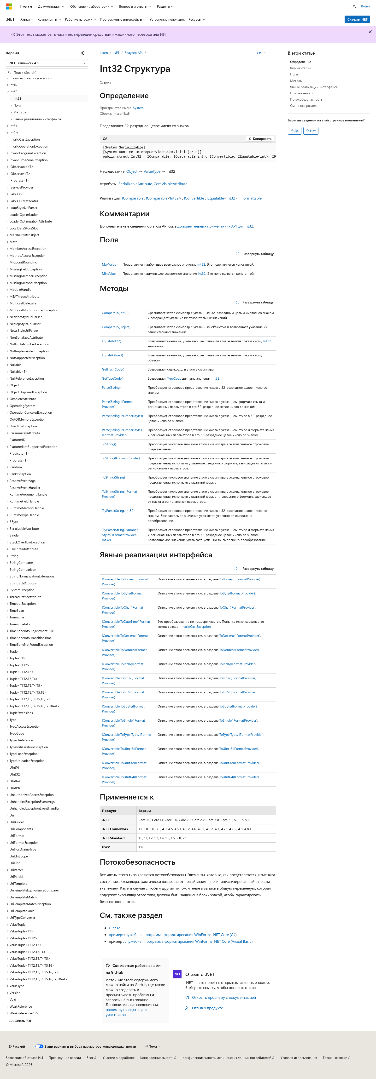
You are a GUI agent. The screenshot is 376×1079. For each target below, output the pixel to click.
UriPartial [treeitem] (16, 876)
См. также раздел (303, 105)
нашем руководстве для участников (126, 1012)
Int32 (174, 197)
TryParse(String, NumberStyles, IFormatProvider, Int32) (120, 534)
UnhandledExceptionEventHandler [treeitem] (34, 808)
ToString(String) (113, 477)
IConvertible (194, 197)
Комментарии (300, 68)
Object (131, 171)
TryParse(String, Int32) (118, 510)
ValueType (152, 171)
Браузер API (133, 52)
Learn (104, 52)
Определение (300, 61)
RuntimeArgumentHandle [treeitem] (28, 494)
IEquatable (215, 197)
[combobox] (47, 63)
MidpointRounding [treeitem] (23, 262)
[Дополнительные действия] (272, 53)
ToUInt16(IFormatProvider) (238, 748)
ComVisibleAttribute (170, 183)
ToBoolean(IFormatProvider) (239, 579)
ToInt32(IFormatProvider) (237, 678)
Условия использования (299, 1057)
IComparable (132, 197)
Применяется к (301, 93)
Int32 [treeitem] (17, 98)
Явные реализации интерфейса (314, 87)
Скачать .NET (357, 19)
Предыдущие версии (65, 1057)
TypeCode (174, 378)
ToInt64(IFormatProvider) (237, 692)
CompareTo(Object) (116, 327)
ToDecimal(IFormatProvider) (239, 635)
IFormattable (251, 197)
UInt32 (114, 927)
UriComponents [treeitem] (21, 829)
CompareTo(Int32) (115, 312)
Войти (365, 6)
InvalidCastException (196, 626)
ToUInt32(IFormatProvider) (239, 762)
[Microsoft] (9, 6)
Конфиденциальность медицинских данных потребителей (226, 1057)
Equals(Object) (112, 355)
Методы (296, 80)
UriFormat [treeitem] (17, 835)
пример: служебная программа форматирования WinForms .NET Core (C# (172, 934)
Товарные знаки (335, 1057)
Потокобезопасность (306, 99)
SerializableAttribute (135, 183)
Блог (90, 1057)
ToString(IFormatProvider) (121, 458)
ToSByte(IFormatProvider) (238, 706)
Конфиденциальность (156, 1057)
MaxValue (109, 264)
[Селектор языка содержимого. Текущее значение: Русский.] (17, 1046)
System (138, 107)
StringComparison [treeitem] (23, 569)
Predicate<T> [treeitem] (20, 453)
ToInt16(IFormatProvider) (237, 664)
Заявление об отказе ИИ (24, 1057)
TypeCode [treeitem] (17, 733)
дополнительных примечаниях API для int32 (215, 225)
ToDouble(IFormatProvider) (239, 649)
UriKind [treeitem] (15, 863)
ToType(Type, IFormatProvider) (241, 734)
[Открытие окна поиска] (354, 6)
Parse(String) (111, 387)
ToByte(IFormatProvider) (237, 593)
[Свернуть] (82, 53)
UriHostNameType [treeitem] (23, 849)
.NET (116, 52)
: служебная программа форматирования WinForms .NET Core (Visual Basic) (188, 941)
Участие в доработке (119, 1057)
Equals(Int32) (111, 341)
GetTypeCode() (112, 378)
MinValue (109, 273)
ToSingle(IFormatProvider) (238, 720)
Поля (294, 74)
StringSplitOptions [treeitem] (23, 583)
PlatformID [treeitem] (17, 439)
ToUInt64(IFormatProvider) (239, 777)
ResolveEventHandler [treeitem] (25, 487)
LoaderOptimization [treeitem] (24, 214)
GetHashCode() (113, 369)
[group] (188, 152)
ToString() (109, 444)
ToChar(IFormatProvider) (237, 607)
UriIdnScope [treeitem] (19, 856)
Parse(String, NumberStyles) (122, 415)
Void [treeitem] (13, 999)
